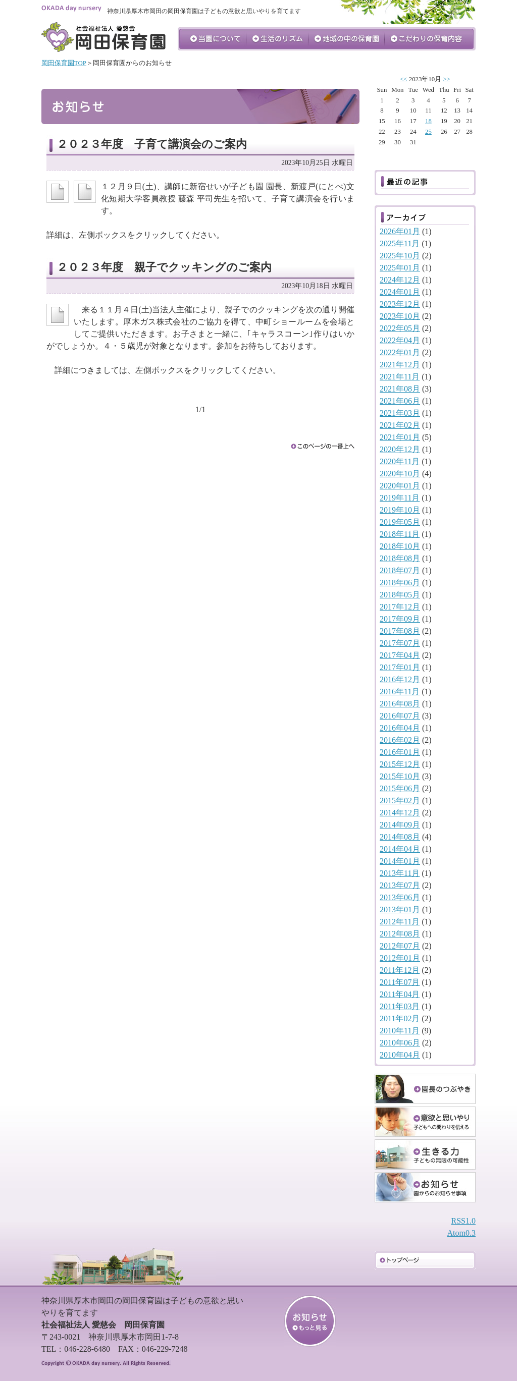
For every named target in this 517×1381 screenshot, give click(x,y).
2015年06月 (400, 788)
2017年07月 (400, 643)
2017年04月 (400, 655)
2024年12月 (400, 279)
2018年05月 (400, 594)
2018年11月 (400, 534)
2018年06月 (400, 582)
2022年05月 (400, 328)
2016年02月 (400, 740)
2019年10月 (400, 510)
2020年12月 (400, 449)
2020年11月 (400, 461)
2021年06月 (400, 401)
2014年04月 (400, 849)
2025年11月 (400, 243)
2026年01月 (400, 231)
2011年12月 (400, 970)
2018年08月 (400, 558)
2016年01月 (400, 752)
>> (446, 79)
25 (428, 131)
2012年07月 (400, 946)
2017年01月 (400, 667)
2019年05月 (400, 522)
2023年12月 (400, 304)
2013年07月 (400, 885)
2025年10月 (400, 255)
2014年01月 (400, 861)
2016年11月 (400, 691)
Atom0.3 (461, 1233)
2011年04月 (400, 994)
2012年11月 (400, 921)
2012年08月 (400, 933)
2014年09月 (400, 824)
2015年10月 (400, 776)
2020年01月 (400, 485)
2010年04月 (400, 1055)
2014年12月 (400, 812)
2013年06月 (400, 897)
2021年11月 (400, 376)
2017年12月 (400, 606)
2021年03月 (400, 413)
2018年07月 (400, 570)
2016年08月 (400, 703)
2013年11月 (400, 873)
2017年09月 (400, 619)
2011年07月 (400, 982)
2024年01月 (400, 292)
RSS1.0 (463, 1221)
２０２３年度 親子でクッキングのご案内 (164, 267)
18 (428, 121)
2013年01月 (400, 909)
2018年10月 (400, 546)
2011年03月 (400, 1006)
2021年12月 (400, 364)
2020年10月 (400, 473)
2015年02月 (400, 800)
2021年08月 (400, 388)
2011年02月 (400, 1018)
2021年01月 (400, 437)
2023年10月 (400, 316)
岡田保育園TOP (63, 63)
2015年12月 (400, 764)
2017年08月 (400, 631)
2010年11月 (400, 1030)
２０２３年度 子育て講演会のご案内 (152, 144)
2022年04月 (400, 340)
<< (403, 79)
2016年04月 (400, 728)
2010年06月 (400, 1042)
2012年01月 (400, 958)
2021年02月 (400, 425)
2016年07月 (400, 715)
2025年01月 (400, 267)
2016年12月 (400, 679)
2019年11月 (400, 497)
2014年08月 (400, 837)
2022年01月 (400, 352)
